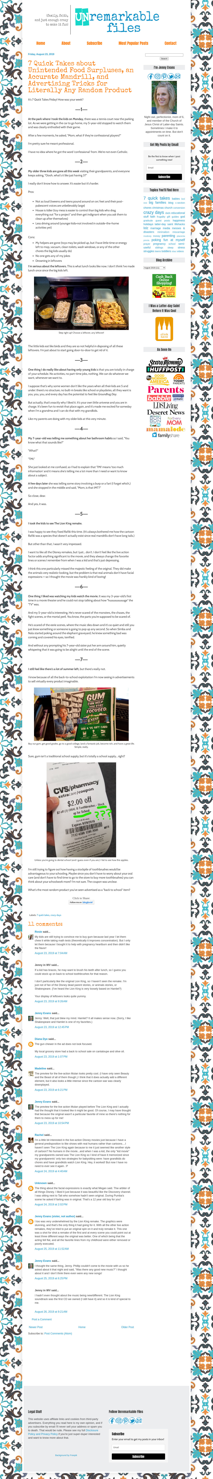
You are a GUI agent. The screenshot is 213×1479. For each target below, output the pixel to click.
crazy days (56, 915)
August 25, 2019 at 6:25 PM (51, 1278)
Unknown (41, 1183)
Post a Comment (42, 1319)
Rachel (39, 1134)
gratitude (148, 220)
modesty (147, 236)
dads (167, 213)
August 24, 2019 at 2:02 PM (51, 1204)
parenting (168, 236)
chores (147, 207)
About (66, 43)
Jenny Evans (43, 1013)
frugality (161, 216)
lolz (145, 228)
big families (157, 202)
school (172, 243)
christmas (158, 207)
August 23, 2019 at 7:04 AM (51, 953)
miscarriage (178, 232)
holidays (148, 224)
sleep (170, 247)
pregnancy (159, 243)
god (182, 216)
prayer (146, 243)
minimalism (163, 232)
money (156, 236)
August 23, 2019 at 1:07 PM (51, 1056)
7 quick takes (43, 915)
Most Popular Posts (133, 43)
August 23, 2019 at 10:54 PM (52, 1123)
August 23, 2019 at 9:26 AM (51, 1001)
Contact (170, 43)
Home (40, 43)
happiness (179, 220)
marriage (155, 228)
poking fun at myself (168, 240)
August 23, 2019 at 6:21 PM (51, 1089)
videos (180, 251)
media (166, 228)
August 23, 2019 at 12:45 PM (52, 1027)
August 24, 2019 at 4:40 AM (51, 1171)
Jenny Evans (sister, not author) (55, 1216)
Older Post (127, 1327)
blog (170, 202)
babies (176, 198)
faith (152, 216)
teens (158, 251)
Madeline (40, 1068)
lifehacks (180, 224)
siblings (159, 247)
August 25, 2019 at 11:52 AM (52, 1248)
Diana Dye (41, 1039)
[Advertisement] (81, 1360)
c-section (180, 202)
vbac (174, 251)
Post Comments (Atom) (58, 1333)
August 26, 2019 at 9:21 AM (51, 1311)
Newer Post (36, 1327)
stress (181, 247)
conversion (179, 207)
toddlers (166, 251)
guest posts (163, 220)
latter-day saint (164, 224)
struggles (148, 251)
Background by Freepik (66, 1455)
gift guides (173, 216)
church (168, 207)
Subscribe (94, 43)
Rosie (38, 931)
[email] (164, 167)
